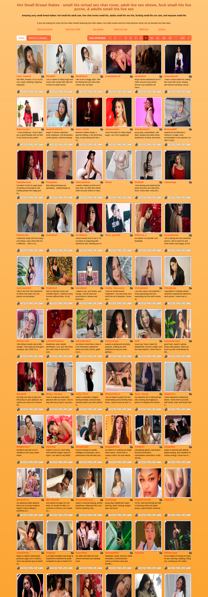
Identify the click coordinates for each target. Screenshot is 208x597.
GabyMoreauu (24, 151)
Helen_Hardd (82, 108)
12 (164, 38)
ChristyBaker (141, 235)
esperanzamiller (54, 533)
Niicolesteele (23, 490)
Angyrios (51, 448)
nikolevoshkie (112, 108)
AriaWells (139, 363)
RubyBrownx (23, 363)
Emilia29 (139, 151)
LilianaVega (170, 151)
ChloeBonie (170, 235)
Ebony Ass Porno (44, 29)
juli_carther (111, 490)
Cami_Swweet (24, 66)
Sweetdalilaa (52, 490)
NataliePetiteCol (54, 108)
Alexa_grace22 (112, 193)
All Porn (162, 29)
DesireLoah (22, 193)
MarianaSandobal (143, 533)
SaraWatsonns (171, 533)
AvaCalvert (51, 193)
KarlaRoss (81, 533)
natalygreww (141, 490)
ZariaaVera (169, 363)
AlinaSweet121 (142, 108)
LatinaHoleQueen (55, 278)
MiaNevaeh (169, 490)
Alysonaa (51, 363)
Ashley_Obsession (114, 235)
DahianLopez (171, 448)
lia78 (137, 278)
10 (151, 38)
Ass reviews (98, 29)
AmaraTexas (23, 448)
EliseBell (50, 66)
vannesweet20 (24, 235)
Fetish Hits (106, 592)
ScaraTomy (81, 448)
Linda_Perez (82, 320)
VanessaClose (83, 151)
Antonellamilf (171, 66)
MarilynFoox (23, 405)
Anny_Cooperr (83, 490)
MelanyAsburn (112, 320)
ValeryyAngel (112, 278)
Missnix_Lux (23, 533)
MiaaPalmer (82, 66)
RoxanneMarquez (84, 405)
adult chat (154, 570)
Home (21, 38)
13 (170, 38)
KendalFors (81, 193)
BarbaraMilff (170, 108)
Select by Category (39, 38)
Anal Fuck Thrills (72, 29)
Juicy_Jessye (141, 320)
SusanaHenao (171, 193)
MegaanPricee (112, 363)
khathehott (51, 235)
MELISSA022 (52, 405)
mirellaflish (140, 66)
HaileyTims (170, 320)
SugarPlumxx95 (143, 405)
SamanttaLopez (172, 278)
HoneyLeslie (23, 278)
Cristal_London (113, 533)
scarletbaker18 (112, 66)
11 (157, 38)
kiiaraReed (81, 235)
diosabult (21, 320)
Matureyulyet (23, 108)
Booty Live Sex (120, 29)
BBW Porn (144, 29)
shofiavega (110, 405)
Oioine (108, 151)
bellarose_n (141, 193)
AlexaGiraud (82, 363)
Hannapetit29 (112, 448)
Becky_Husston (54, 320)
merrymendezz (83, 278)
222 (182, 38)
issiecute (139, 448)
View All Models (97, 38)
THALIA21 (169, 405)
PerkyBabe (51, 151)
